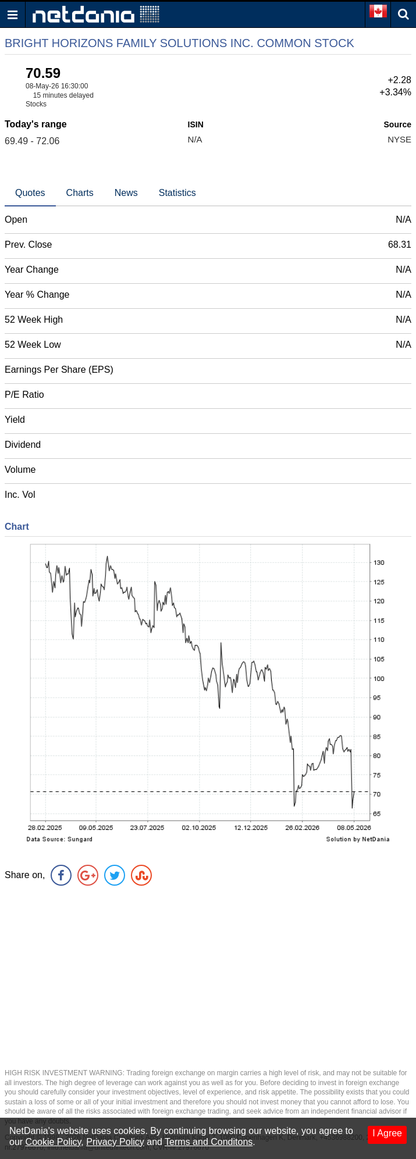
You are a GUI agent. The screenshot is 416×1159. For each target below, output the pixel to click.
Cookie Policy (53, 1142)
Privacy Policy (115, 1142)
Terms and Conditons (209, 1142)
